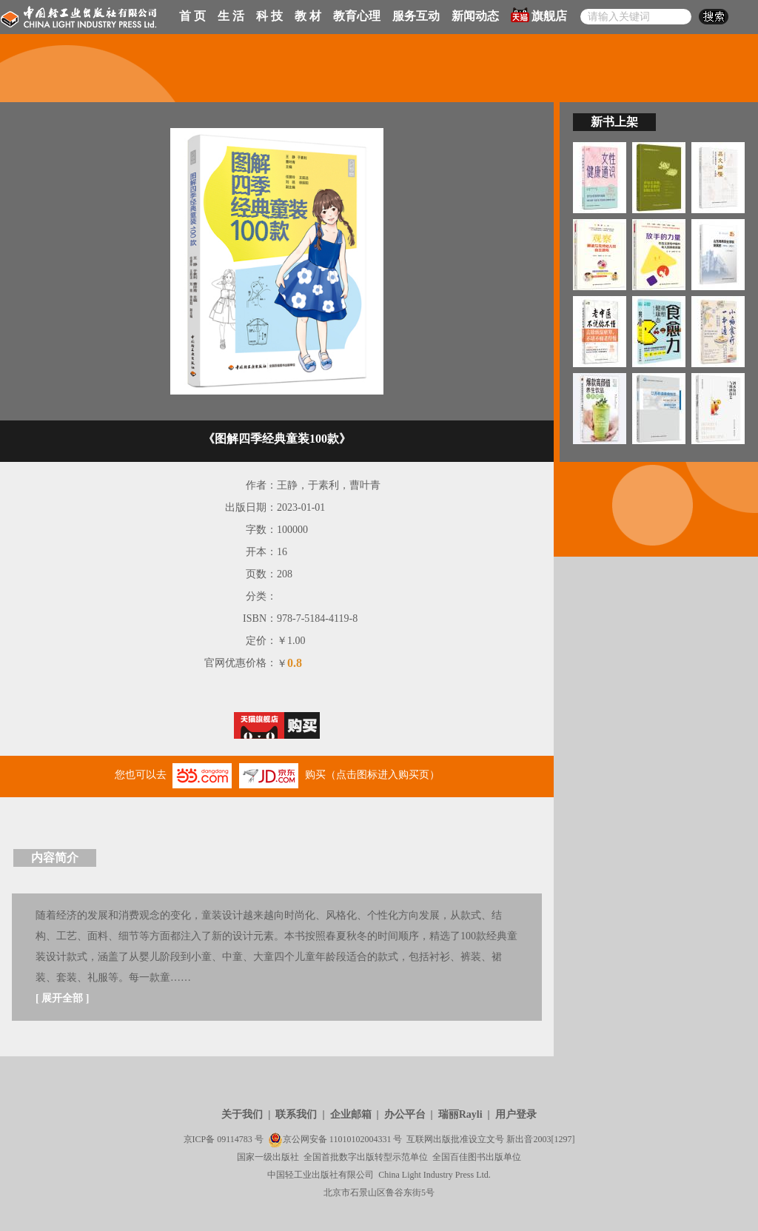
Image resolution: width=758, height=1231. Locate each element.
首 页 (192, 16)
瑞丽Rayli (460, 1114)
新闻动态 (475, 16)
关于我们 (242, 1114)
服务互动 (416, 16)
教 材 (308, 16)
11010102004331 (360, 1139)
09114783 (234, 1139)
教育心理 (356, 16)
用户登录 (516, 1114)
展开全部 (62, 998)
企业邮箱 (351, 1114)
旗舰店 (539, 14)
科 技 (269, 16)
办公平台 (405, 1114)
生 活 (231, 16)
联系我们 (296, 1114)
